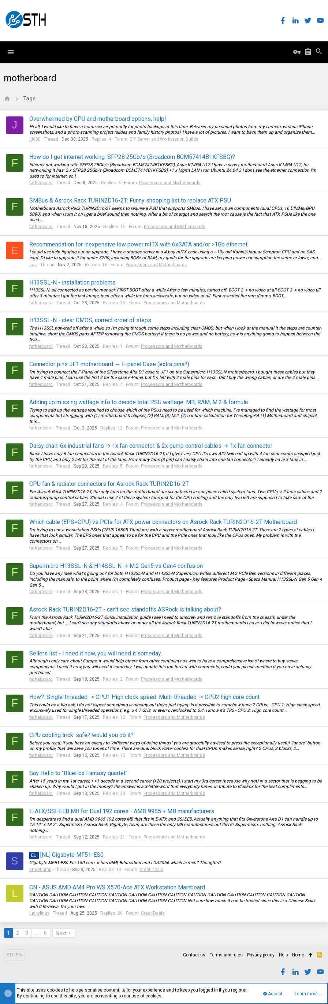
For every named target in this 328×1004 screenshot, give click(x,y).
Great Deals (151, 869)
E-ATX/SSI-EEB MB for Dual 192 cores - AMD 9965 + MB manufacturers (121, 811)
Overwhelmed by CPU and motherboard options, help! (97, 118)
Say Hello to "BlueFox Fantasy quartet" (78, 773)
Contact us (194, 954)
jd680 (35, 139)
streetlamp (40, 869)
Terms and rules (226, 954)
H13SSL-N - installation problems (72, 282)
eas (33, 264)
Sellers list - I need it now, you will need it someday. (95, 653)
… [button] (36, 933)
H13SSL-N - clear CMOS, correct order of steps (90, 320)
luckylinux (39, 913)
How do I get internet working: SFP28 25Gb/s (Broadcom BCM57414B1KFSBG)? (132, 156)
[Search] (318, 52)
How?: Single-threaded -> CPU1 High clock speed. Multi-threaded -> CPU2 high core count (144, 696)
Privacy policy (261, 954)
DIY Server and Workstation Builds (164, 139)
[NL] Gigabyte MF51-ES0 (66, 854)
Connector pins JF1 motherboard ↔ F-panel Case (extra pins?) (109, 364)
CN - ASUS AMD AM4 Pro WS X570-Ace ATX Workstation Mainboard (117, 887)
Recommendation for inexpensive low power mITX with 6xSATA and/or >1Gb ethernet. (139, 244)
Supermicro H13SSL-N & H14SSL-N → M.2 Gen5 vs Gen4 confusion (116, 565)
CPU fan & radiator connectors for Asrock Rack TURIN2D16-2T (109, 483)
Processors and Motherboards (170, 182)
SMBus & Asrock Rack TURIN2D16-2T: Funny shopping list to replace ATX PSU (130, 200)
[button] (11, 52)
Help (283, 954)
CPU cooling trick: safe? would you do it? (81, 735)
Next (61, 933)
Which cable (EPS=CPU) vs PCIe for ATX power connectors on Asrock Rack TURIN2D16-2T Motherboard (163, 521)
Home (298, 954)
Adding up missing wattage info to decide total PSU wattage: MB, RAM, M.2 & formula (138, 402)
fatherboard (41, 182)
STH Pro (14, 954)
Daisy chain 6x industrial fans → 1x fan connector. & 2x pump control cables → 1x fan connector (150, 445)
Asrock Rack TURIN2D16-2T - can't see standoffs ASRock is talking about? (125, 609)
